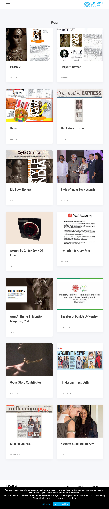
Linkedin (80, 487)
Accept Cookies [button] (61, 504)
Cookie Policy (45, 504)
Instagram (95, 487)
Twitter (66, 487)
